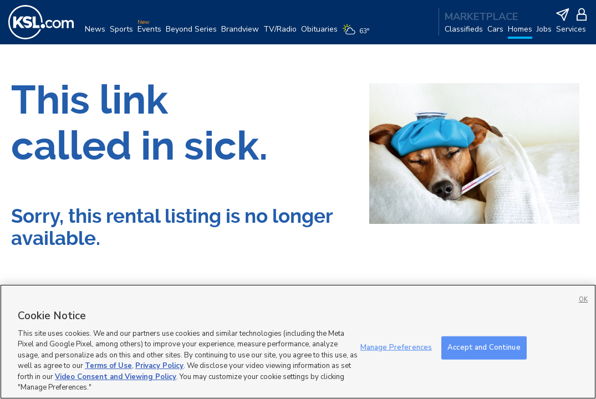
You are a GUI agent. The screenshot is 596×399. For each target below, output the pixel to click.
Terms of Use (108, 366)
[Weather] (358, 34)
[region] (298, 341)
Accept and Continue (483, 347)
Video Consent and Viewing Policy (115, 377)
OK (583, 299)
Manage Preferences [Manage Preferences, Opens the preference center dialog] (396, 347)
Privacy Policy (159, 366)
